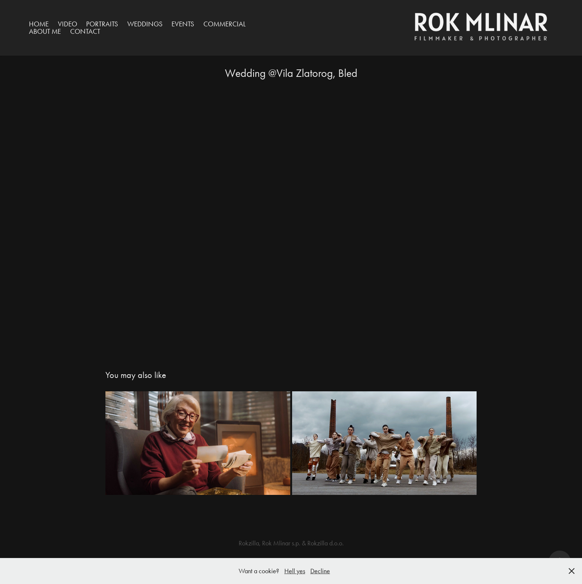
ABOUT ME (45, 31)
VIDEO (67, 24)
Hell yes (294, 571)
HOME (39, 24)
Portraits (102, 24)
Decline (320, 571)
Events (182, 24)
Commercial (224, 24)
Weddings (145, 24)
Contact (85, 31)
